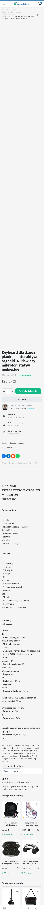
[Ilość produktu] (8, 132)
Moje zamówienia (8, 839)
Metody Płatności (8, 874)
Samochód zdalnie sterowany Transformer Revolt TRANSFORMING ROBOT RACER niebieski (11, 691)
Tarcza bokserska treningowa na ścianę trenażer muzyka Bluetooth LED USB (11, 603)
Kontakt (5, 846)
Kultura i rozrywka (19, 10)
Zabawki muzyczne (8, 14)
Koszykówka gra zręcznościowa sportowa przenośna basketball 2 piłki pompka (30, 565)
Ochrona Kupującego (10, 877)
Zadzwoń (31, 150)
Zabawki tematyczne (16, 12)
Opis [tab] (4, 204)
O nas (4, 860)
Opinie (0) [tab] (33, 204)
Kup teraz (22, 140)
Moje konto (6, 832)
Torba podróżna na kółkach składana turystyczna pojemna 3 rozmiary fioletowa (20, 736)
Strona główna (6, 10)
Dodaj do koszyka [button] (18, 570)
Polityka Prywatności (10, 867)
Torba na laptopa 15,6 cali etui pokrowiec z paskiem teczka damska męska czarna (31, 652)
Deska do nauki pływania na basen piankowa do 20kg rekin (30, 691)
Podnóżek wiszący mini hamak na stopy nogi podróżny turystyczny (11, 652)
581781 (9, 189)
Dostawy (5, 870)
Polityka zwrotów (8, 842)
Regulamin (6, 864)
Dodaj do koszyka (29, 132)
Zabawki (4, 12)
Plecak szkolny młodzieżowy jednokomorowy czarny (10, 565)
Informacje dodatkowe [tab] (17, 204)
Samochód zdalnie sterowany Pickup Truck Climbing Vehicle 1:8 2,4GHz (30, 603)
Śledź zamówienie (9, 836)
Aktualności (6, 849)
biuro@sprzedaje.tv (10, 821)
